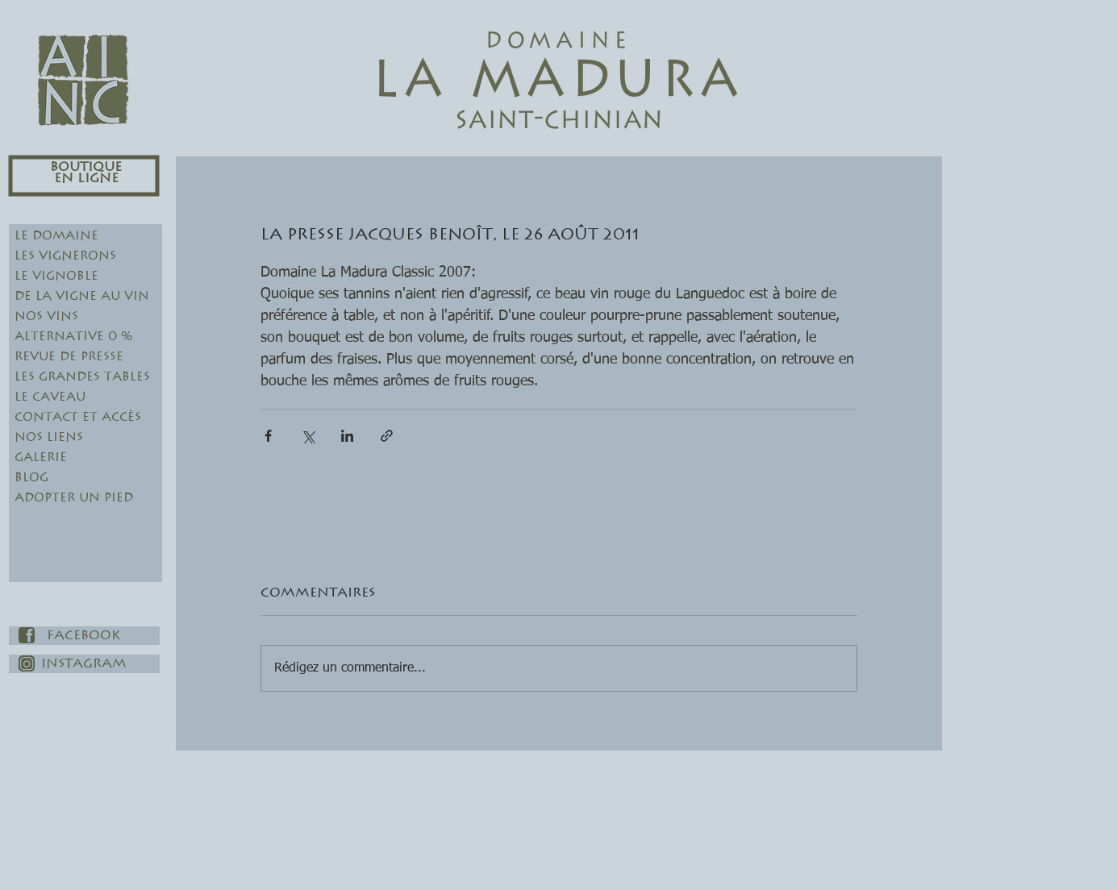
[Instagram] (84, 664)
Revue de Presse (69, 356)
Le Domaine (56, 236)
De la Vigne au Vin (82, 296)
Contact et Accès (78, 417)
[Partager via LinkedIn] (347, 435)
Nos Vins (46, 316)
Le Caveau (50, 397)
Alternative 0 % (73, 336)
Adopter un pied (74, 498)
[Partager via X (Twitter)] (307, 435)
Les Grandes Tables (82, 377)
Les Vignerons (65, 256)
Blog (31, 477)
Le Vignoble (56, 276)
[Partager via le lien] (386, 435)
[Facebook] (84, 635)
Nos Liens (49, 437)
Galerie (41, 457)
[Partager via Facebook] (268, 435)
